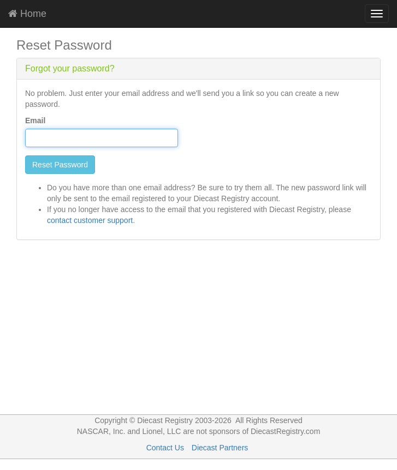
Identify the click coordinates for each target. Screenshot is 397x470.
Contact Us (165, 447)
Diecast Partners (220, 447)
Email (35, 120)
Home (27, 13)
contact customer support (90, 220)
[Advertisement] (198, 332)
